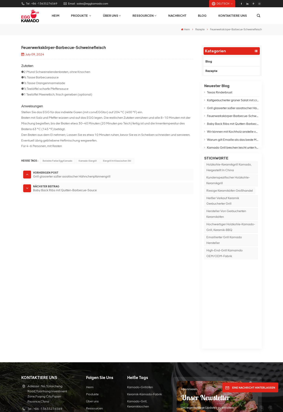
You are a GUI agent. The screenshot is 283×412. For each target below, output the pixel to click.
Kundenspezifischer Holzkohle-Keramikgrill (228, 191)
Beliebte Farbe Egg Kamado (57, 160)
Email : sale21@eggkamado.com (47, 355)
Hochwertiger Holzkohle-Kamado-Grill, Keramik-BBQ (230, 238)
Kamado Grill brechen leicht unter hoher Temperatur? (231, 149)
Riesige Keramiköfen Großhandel (229, 201)
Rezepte (200, 29)
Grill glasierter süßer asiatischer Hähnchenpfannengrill (231, 110)
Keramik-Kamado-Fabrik (144, 319)
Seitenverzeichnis (164, 403)
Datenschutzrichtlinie (209, 403)
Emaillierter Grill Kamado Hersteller (224, 251)
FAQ (89, 347)
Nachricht (177, 15)
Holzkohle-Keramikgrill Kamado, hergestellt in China (229, 178)
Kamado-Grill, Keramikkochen (138, 328)
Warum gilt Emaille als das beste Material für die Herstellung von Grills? (231, 141)
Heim (55, 15)
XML (181, 403)
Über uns (110, 15)
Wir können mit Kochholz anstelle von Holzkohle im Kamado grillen (231, 133)
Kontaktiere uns (232, 15)
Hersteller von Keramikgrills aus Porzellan (139, 355)
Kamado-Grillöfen (140, 312)
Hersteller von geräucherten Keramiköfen (226, 225)
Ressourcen (143, 15)
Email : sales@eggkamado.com (85, 4)
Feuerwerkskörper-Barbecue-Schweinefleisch (231, 118)
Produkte (92, 319)
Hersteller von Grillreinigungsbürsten (143, 370)
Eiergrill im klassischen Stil (117, 160)
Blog (202, 15)
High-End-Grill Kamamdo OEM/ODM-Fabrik (224, 264)
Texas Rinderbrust (218, 94)
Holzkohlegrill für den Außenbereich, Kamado (144, 340)
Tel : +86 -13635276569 (39, 4)
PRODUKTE (79, 15)
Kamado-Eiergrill (88, 160)
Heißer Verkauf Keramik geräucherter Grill (222, 211)
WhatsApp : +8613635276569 (41, 367)
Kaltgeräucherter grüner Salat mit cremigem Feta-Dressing (231, 102)
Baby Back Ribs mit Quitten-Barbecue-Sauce (231, 126)
